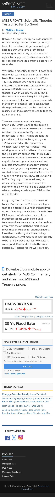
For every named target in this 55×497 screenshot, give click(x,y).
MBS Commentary (16, 357)
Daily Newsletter (15, 348)
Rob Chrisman (39, 357)
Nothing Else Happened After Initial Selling (22, 405)
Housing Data (8, 476)
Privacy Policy (27, 488)
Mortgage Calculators (44, 316)
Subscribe (27, 366)
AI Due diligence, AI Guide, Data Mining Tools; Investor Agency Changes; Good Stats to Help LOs (26, 411)
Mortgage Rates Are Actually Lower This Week (24, 394)
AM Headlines (14, 353)
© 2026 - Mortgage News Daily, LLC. (19, 485)
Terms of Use (43, 485)
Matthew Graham (15, 30)
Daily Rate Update (41, 348)
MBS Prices (7, 467)
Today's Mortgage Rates (24, 316)
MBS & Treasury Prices (44, 296)
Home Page (7, 459)
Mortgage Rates (9, 463)
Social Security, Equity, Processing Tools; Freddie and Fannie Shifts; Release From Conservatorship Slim (27, 400)
